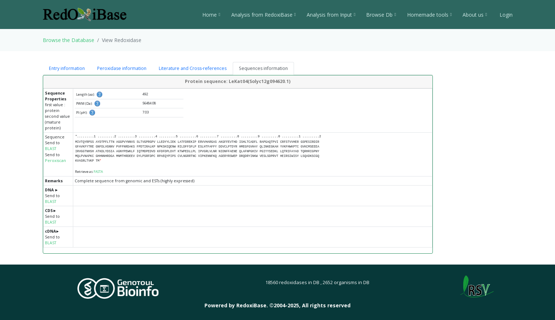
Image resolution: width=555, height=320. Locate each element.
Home (211, 14)
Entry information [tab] (67, 68)
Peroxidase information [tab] (121, 68)
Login (505, 14)
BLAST (50, 148)
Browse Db (381, 14)
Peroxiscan (55, 160)
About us (475, 14)
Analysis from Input (331, 14)
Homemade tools (429, 14)
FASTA (98, 171)
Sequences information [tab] (263, 68)
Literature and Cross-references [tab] (193, 68)
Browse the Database (68, 40)
